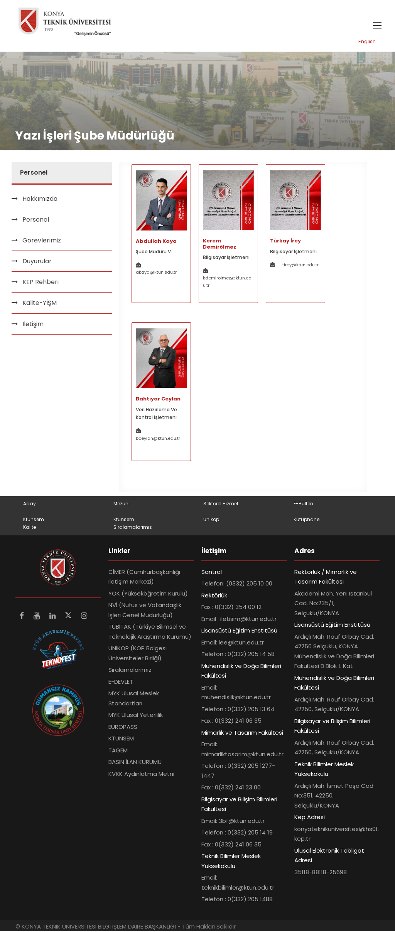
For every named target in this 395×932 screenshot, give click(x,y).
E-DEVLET (120, 682)
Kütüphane (306, 519)
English (367, 42)
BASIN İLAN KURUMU (135, 763)
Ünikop (211, 519)
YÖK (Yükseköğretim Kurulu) (148, 594)
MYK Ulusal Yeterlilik (135, 716)
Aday (29, 504)
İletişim (33, 324)
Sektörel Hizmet (220, 504)
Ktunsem (33, 519)
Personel (35, 219)
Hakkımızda (39, 199)
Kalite (29, 528)
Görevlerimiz (41, 241)
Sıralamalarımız (132, 528)
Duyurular (37, 261)
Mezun (120, 504)
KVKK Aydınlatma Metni (141, 774)
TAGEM (118, 751)
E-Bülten (303, 504)
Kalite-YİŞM (39, 303)
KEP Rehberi (40, 282)
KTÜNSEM (121, 739)
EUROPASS (122, 727)
